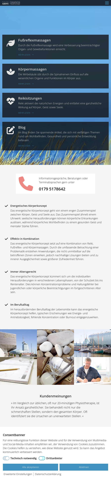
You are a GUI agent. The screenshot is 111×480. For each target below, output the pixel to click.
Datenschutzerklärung (48, 474)
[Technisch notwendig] (20, 458)
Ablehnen (84, 467)
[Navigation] (107, 3)
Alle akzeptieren (30, 467)
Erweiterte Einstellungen (18, 474)
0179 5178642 (52, 189)
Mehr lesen (24, 54)
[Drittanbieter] (50, 458)
